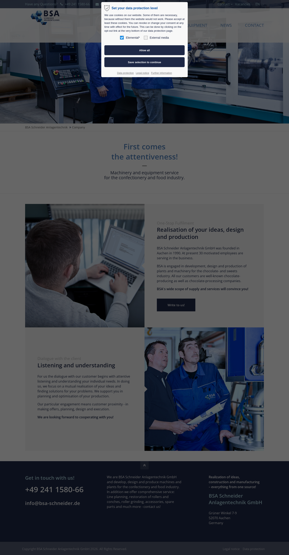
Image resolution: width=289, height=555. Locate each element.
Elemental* (130, 38)
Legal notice (142, 73)
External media (156, 38)
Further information (161, 73)
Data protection (125, 73)
